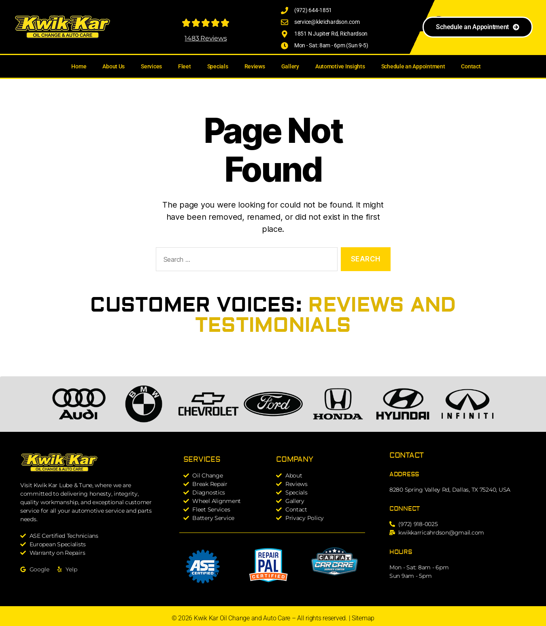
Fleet (184, 66)
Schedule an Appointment (413, 66)
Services (151, 66)
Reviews (254, 66)
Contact (470, 66)
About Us (113, 66)
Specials (217, 66)
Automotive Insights (340, 66)
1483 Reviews (206, 38)
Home (78, 66)
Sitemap (363, 618)
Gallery (290, 66)
